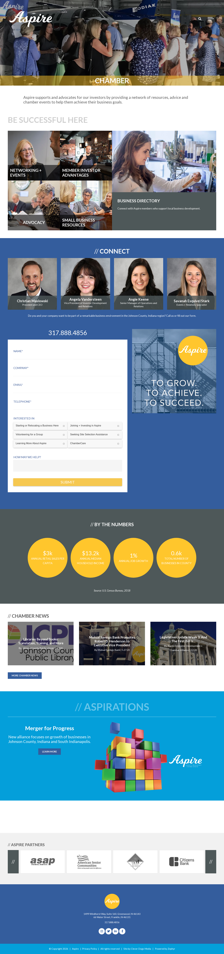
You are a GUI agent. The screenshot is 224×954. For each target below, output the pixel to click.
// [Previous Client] (13, 861)
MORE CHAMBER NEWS (25, 675)
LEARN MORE (49, 751)
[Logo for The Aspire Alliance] (31, 19)
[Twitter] (108, 931)
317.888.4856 (112, 922)
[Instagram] (102, 931)
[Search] (199, 18)
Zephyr (171, 948)
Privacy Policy (89, 948)
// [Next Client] (210, 861)
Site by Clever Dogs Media (137, 948)
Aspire (75, 948)
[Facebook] (122, 931)
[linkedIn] (115, 931)
